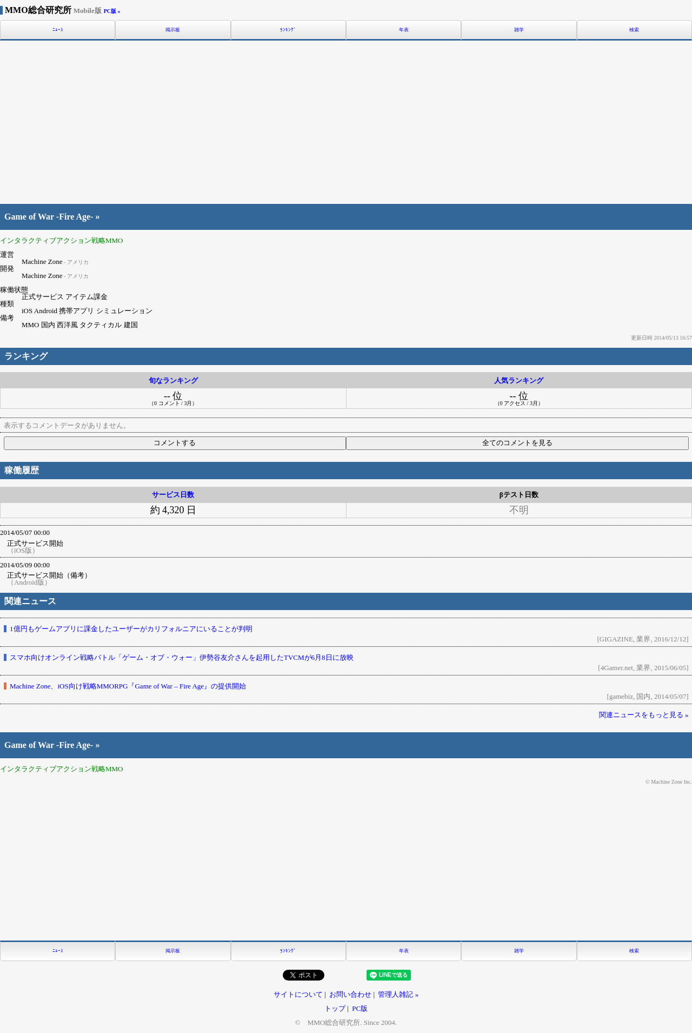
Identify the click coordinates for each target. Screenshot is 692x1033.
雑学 (519, 30)
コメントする (175, 443)
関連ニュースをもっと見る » (644, 714)
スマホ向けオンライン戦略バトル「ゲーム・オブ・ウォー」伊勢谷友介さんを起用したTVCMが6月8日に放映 (182, 657)
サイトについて (298, 994)
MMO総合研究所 (53, 10)
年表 (404, 30)
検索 (634, 30)
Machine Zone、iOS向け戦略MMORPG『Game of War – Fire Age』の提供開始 (128, 686)
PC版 (360, 1008)
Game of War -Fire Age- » (51, 217)
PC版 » (112, 11)
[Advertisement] (346, 120)
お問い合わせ (350, 994)
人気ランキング (518, 380)
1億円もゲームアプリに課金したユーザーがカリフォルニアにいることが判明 (131, 628)
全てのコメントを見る (517, 443)
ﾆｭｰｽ (57, 30)
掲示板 (172, 30)
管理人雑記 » (398, 994)
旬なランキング (173, 380)
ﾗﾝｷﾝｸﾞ (288, 30)
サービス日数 (173, 494)
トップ (334, 1008)
